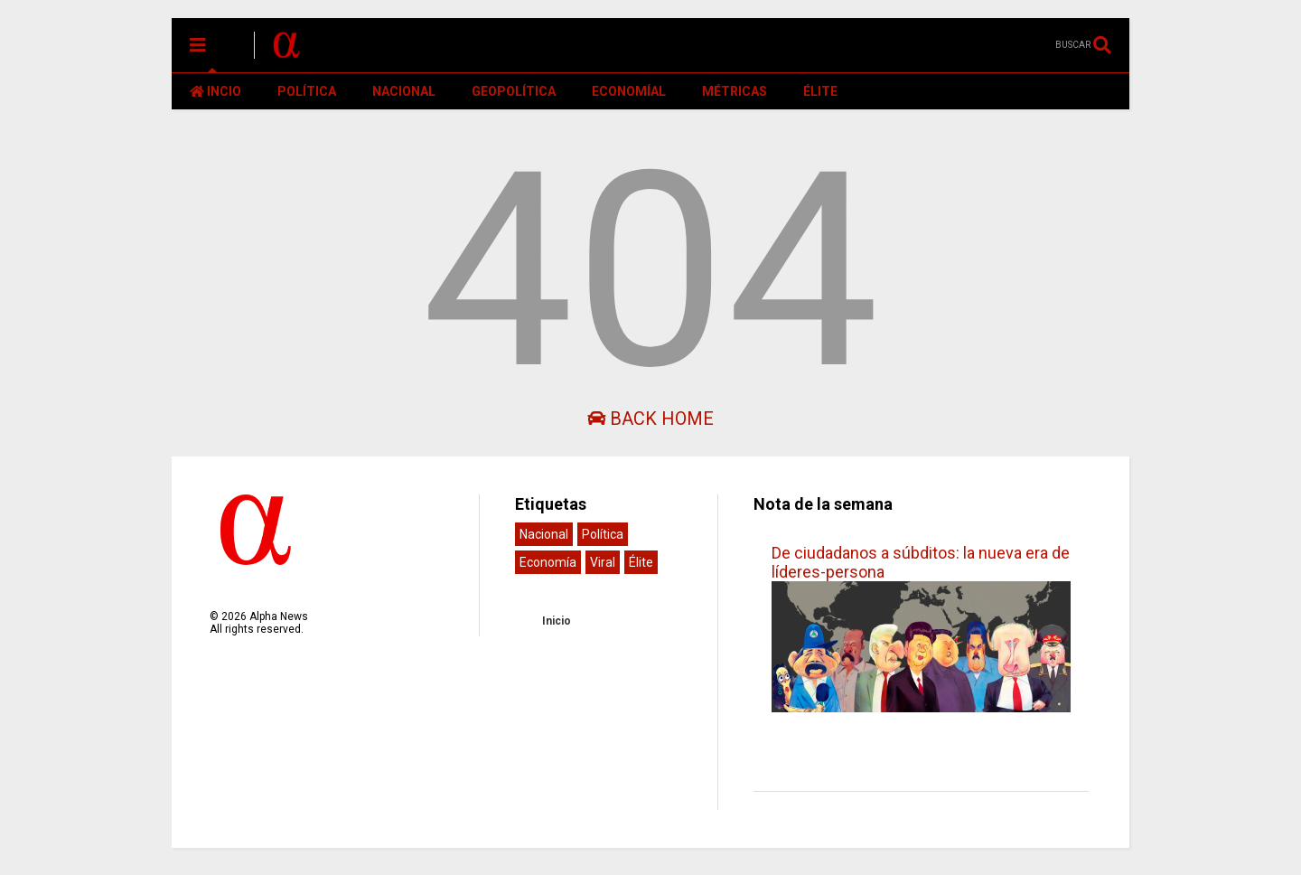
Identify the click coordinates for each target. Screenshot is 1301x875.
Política (602, 534)
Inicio (556, 621)
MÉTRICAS (734, 91)
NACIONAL (403, 91)
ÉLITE (820, 91)
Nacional (543, 534)
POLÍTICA (306, 91)
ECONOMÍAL (629, 91)
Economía (547, 562)
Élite (641, 562)
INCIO (215, 91)
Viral (602, 562)
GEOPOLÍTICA (514, 91)
